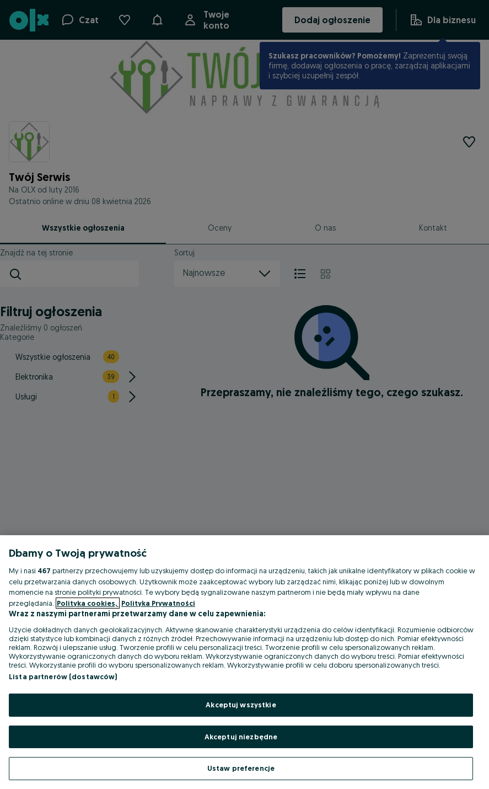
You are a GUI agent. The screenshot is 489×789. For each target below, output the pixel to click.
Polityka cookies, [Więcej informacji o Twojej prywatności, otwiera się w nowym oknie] (88, 603)
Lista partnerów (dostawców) (63, 676)
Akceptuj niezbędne (241, 736)
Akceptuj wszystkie (241, 704)
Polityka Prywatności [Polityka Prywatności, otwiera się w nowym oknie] (158, 603)
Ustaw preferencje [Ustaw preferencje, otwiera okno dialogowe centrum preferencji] (241, 768)
